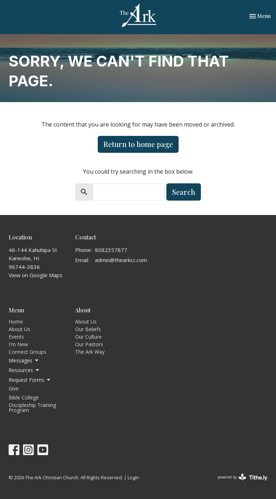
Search (183, 192)
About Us (19, 329)
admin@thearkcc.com (121, 260)
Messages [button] (24, 360)
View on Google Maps (36, 275)
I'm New (18, 344)
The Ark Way (90, 351)
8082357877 (111, 249)
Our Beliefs (88, 329)
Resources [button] (24, 370)
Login (133, 477)
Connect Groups (27, 351)
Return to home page (138, 144)
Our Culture (88, 336)
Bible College (24, 397)
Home (16, 321)
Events (16, 336)
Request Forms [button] (30, 380)
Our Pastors (89, 344)
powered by (242, 477)
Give (14, 388)
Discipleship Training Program (32, 407)
